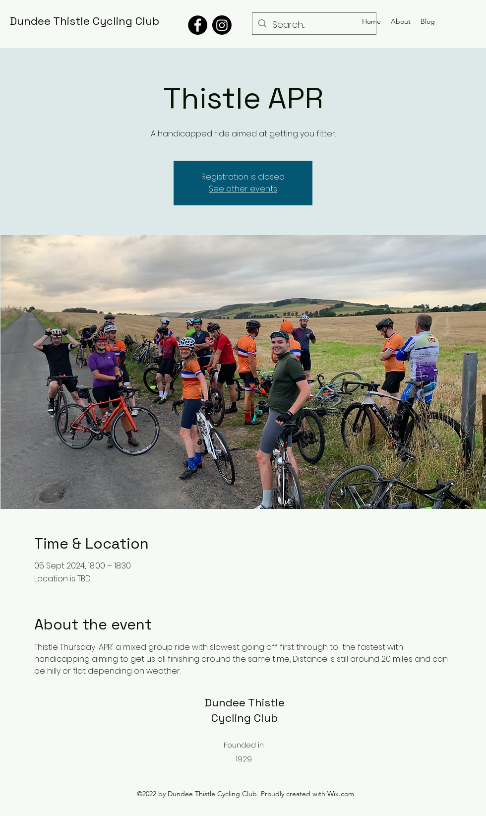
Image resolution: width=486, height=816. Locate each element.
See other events (243, 188)
